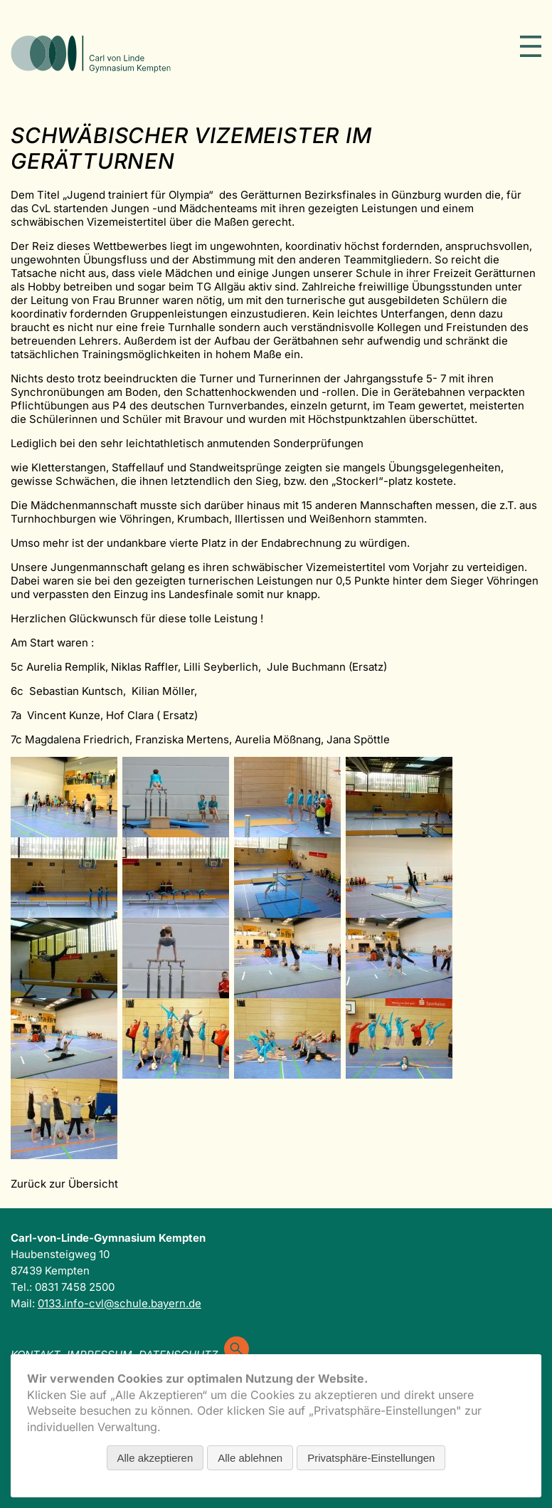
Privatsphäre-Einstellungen (371, 1458)
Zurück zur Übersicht (64, 1183)
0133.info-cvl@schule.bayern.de (119, 1303)
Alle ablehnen (250, 1458)
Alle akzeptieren (155, 1458)
